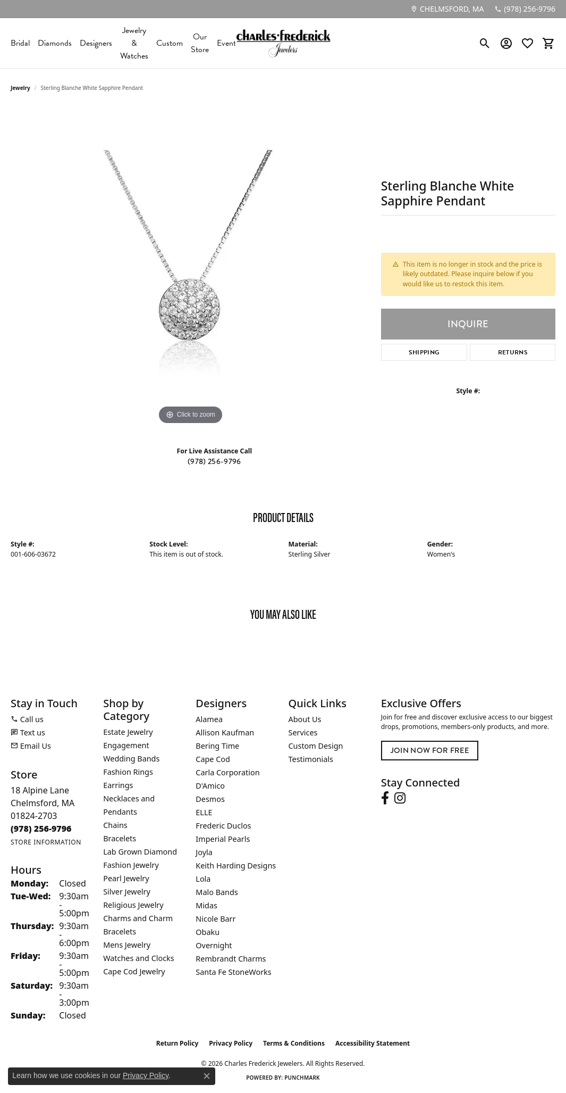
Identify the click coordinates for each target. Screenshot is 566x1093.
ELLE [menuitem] (204, 812)
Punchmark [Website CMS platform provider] (302, 1077)
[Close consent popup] (207, 1076)
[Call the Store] (41, 828)
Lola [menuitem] (203, 879)
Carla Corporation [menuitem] (227, 772)
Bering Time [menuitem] (217, 746)
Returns (513, 352)
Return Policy (177, 1043)
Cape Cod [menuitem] (213, 759)
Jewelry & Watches (134, 43)
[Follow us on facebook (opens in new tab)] (385, 798)
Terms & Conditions (294, 1043)
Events (228, 43)
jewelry (20, 88)
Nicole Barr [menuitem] (215, 919)
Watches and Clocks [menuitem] (138, 958)
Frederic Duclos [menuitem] (223, 826)
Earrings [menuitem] (118, 785)
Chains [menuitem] (115, 825)
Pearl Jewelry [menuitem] (126, 878)
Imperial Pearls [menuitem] (223, 839)
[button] (485, 43)
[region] (190, 267)
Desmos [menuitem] (210, 799)
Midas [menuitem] (206, 905)
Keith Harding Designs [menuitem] (236, 865)
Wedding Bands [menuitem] (131, 758)
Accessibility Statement (372, 1043)
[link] (447, 9)
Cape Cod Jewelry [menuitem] (134, 971)
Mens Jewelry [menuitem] (126, 945)
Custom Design (316, 746)
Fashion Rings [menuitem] (128, 772)
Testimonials (311, 759)
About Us (305, 719)
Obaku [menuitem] (207, 932)
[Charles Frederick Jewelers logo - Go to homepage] (283, 43)
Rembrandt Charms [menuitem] (231, 959)
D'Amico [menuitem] (210, 786)
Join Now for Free (430, 750)
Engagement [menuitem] (126, 745)
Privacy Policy (230, 1043)
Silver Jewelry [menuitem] (126, 892)
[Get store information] (46, 842)
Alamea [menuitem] (209, 719)
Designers (96, 43)
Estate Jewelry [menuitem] (128, 732)
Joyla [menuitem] (204, 852)
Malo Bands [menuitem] (217, 892)
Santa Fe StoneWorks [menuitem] (233, 972)
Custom (169, 43)
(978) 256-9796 (214, 461)
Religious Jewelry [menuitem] (133, 905)
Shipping (424, 352)
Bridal (20, 43)
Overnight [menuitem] (214, 945)
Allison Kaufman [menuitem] (225, 732)
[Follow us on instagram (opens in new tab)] (400, 798)
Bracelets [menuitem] (119, 838)
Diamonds (55, 43)
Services (303, 732)
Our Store (200, 43)
